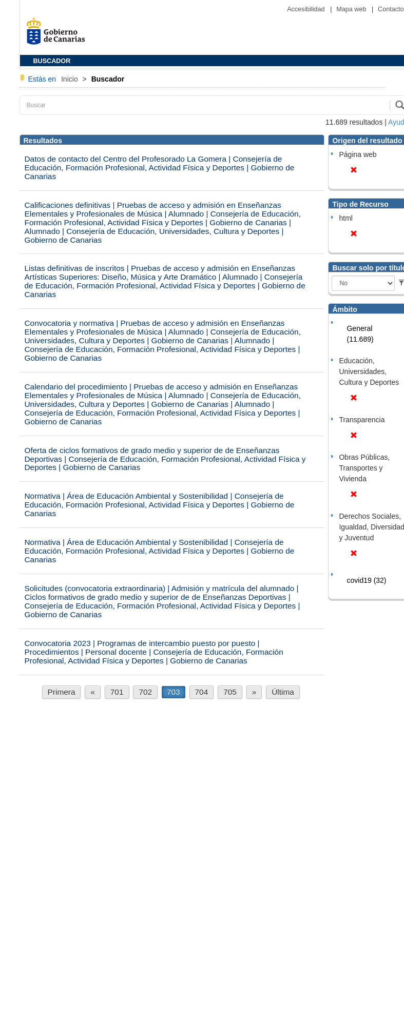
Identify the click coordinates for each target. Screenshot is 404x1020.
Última (283, 692)
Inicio (70, 79)
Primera (61, 692)
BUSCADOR (52, 61)
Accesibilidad (306, 9)
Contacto (390, 9)
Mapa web (352, 9)
